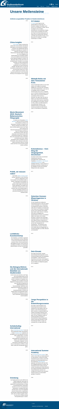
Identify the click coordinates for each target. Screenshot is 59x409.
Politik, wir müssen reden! (23, 175)
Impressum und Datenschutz (37, 406)
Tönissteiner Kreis (18, 332)
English (56, 4)
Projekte (47, 6)
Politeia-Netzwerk (41, 361)
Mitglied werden (55, 6)
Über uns (42, 6)
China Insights (16, 44)
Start (38, 6)
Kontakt (46, 406)
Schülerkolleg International (18, 330)
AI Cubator (33, 23)
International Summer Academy (39, 354)
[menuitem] (38, 6)
